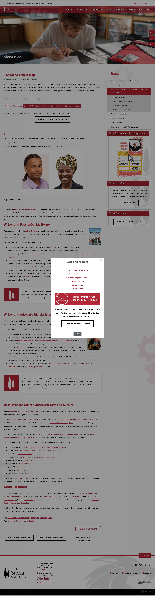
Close (77, 334)
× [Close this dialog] (101, 260)
